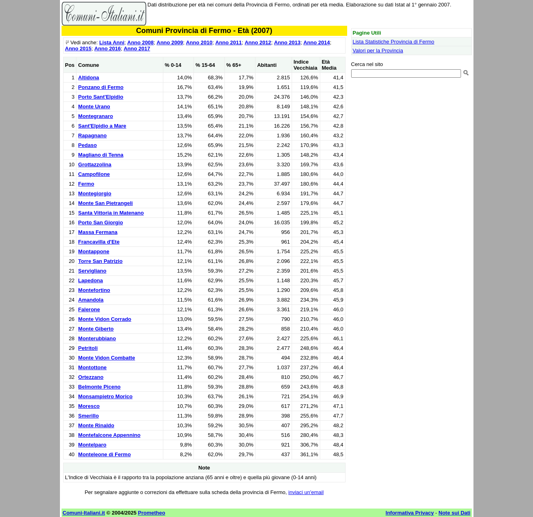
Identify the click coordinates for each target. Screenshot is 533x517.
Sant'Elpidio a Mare (102, 126)
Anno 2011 (228, 42)
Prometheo (151, 513)
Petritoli (87, 348)
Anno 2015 (78, 48)
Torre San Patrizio (100, 261)
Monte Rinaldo (96, 425)
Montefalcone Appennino (109, 435)
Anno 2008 (140, 42)
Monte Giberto (95, 329)
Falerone (89, 309)
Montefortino (94, 290)
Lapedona (90, 280)
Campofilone (94, 174)
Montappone (93, 251)
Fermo (86, 184)
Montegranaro (95, 116)
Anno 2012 (258, 42)
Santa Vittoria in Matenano (111, 213)
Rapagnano (92, 135)
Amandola (90, 300)
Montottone (92, 367)
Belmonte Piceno (99, 387)
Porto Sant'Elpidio (100, 97)
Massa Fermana (97, 232)
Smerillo (88, 416)
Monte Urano (94, 106)
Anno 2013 (287, 42)
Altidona (88, 77)
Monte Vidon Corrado (104, 319)
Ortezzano (90, 377)
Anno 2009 (169, 42)
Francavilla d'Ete (98, 242)
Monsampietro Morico (105, 396)
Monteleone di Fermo (104, 454)
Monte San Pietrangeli (105, 203)
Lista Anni (111, 42)
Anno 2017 (136, 48)
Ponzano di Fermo (100, 87)
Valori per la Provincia (378, 51)
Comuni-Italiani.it (84, 513)
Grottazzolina (94, 164)
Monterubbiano (97, 338)
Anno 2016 (107, 48)
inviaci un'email (306, 492)
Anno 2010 (199, 42)
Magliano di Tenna (100, 155)
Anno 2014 (316, 42)
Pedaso (87, 145)
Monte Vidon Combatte (106, 358)
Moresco (88, 406)
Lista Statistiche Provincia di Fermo (393, 42)
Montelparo (92, 445)
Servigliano (92, 271)
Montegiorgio (94, 193)
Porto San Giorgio (100, 222)
